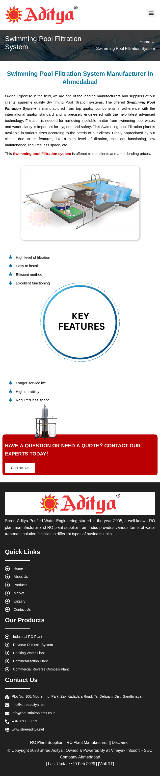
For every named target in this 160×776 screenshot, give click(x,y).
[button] (151, 13)
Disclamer (121, 742)
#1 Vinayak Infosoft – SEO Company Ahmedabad (106, 754)
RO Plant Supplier (46, 742)
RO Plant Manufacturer (87, 742)
